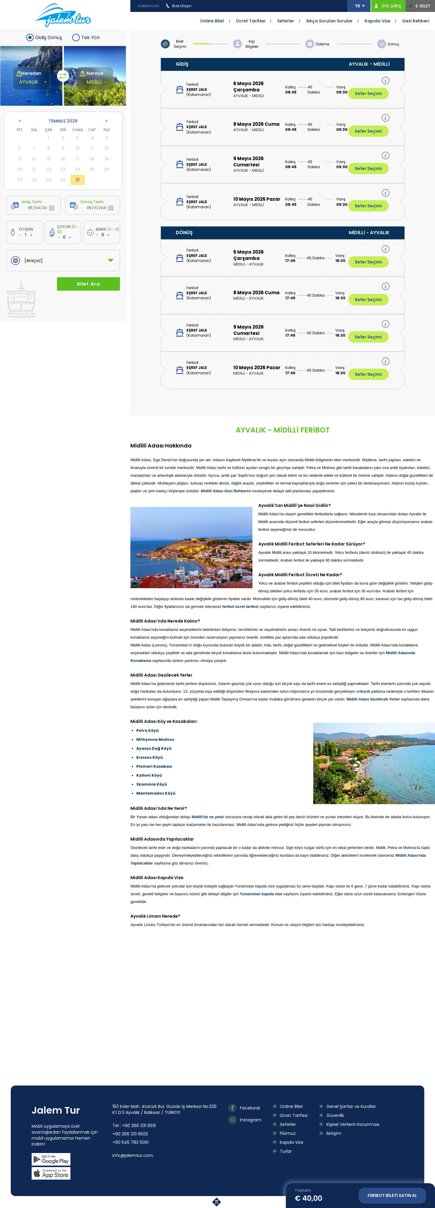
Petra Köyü (147, 730)
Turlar (286, 1151)
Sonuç (393, 44)
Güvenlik (335, 1115)
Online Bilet (212, 21)
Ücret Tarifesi (250, 21)
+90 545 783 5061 (130, 1142)
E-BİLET (423, 6)
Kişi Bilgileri (252, 44)
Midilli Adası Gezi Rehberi (224, 491)
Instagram (250, 1120)
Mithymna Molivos (155, 739)
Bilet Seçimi (180, 44)
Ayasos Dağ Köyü (154, 748)
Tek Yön (90, 37)
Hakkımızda (148, 5)
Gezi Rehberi (415, 21)
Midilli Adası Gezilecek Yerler (372, 699)
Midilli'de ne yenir (208, 817)
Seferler (285, 21)
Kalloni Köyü (149, 775)
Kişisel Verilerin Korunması (353, 1124)
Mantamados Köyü (155, 793)
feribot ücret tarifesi (240, 606)
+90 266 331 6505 (130, 1134)
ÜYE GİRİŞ (391, 6)
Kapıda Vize (377, 21)
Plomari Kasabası (154, 766)
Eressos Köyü (149, 757)
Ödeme (322, 44)
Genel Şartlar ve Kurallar (351, 1106)
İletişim (333, 1133)
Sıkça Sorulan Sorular (329, 21)
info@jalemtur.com (132, 1155)
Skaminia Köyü (151, 784)
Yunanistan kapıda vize (261, 894)
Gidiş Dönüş (48, 37)
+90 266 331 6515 (139, 1126)
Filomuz (288, 1133)
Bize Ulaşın (182, 5)
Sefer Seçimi (368, 93)
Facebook (250, 1108)
